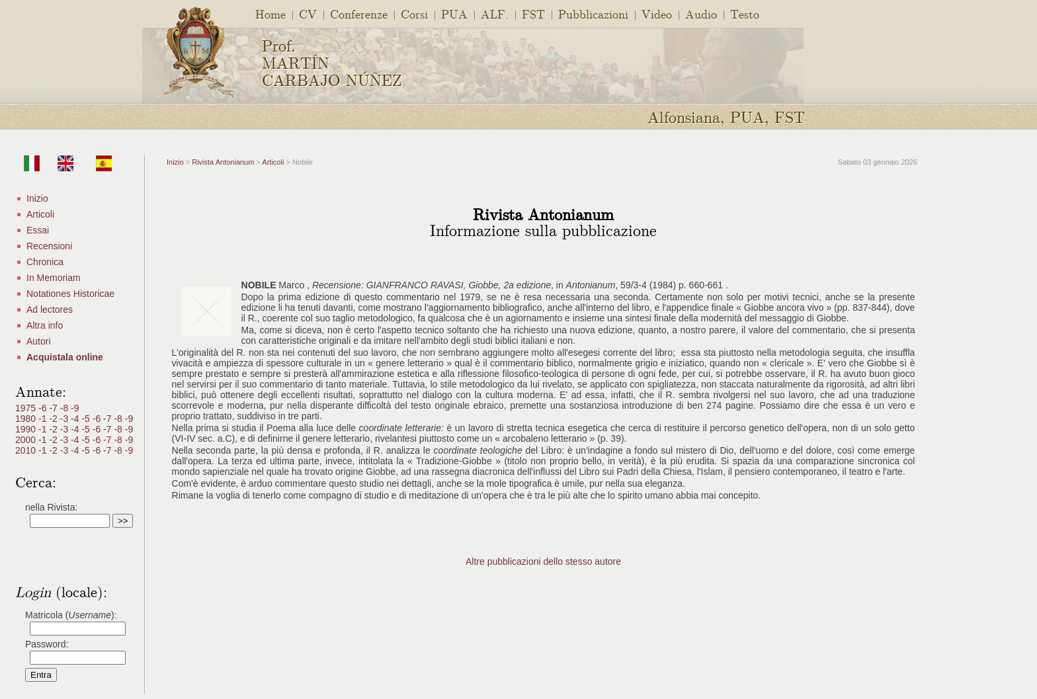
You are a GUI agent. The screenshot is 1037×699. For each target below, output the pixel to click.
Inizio (37, 198)
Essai (37, 230)
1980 (26, 418)
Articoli (40, 214)
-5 (86, 418)
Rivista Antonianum (223, 162)
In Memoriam (53, 277)
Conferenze (359, 13)
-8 (65, 408)
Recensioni (49, 246)
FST (533, 13)
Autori (38, 341)
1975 (26, 408)
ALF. (495, 13)
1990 (26, 429)
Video (657, 13)
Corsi (414, 13)
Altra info (44, 325)
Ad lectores (49, 309)
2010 (26, 450)
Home (270, 13)
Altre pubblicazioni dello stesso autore (543, 561)
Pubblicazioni (593, 13)
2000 (26, 439)
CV (308, 13)
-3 (65, 418)
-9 (75, 408)
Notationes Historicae (70, 293)
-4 (76, 418)
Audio (701, 13)
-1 (43, 418)
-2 (54, 418)
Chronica (44, 262)
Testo (744, 13)
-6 (43, 408)
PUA (454, 13)
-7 (54, 408)
